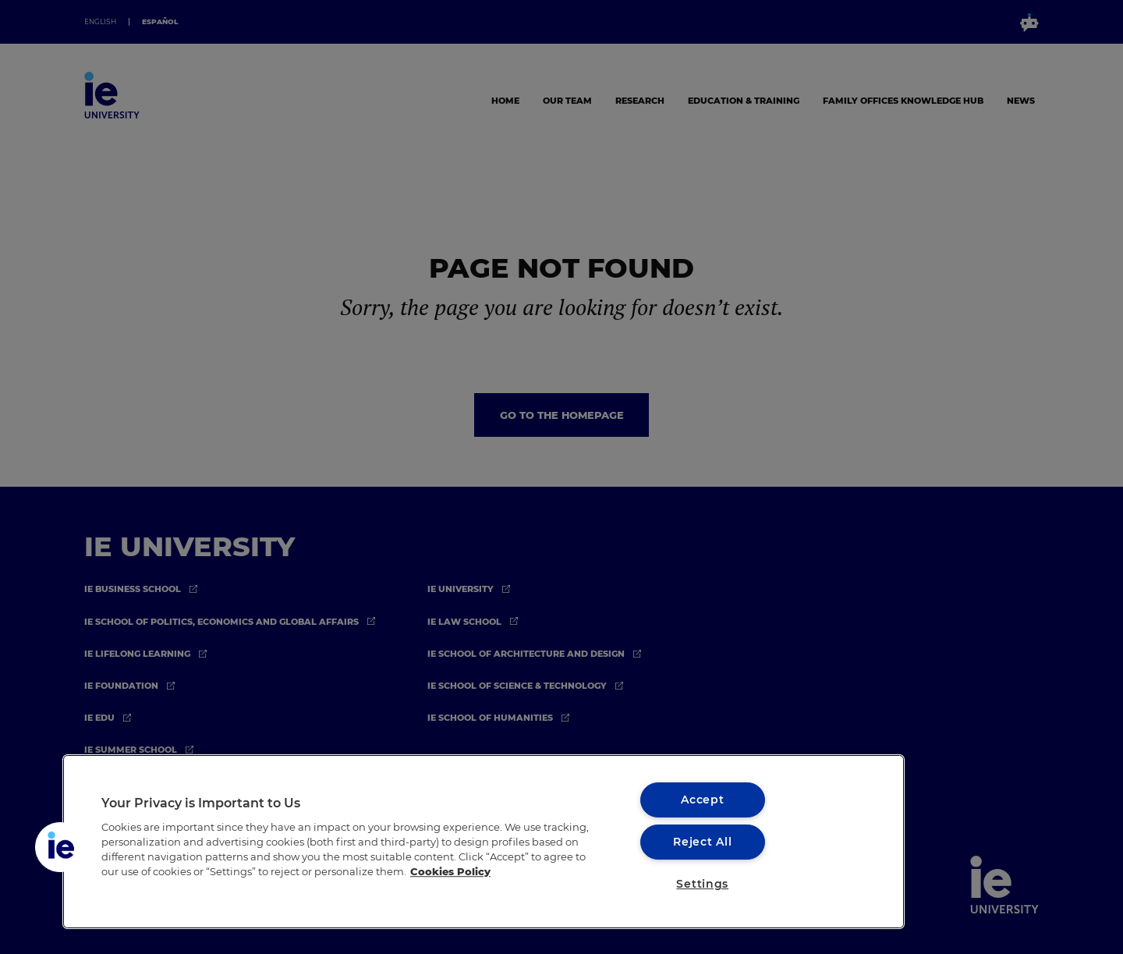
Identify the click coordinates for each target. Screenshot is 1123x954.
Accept (702, 800)
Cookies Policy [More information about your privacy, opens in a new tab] (450, 872)
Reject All (702, 842)
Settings (702, 884)
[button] (60, 847)
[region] (483, 841)
